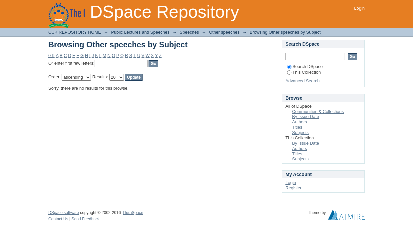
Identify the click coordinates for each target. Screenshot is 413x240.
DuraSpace (133, 212)
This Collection (304, 72)
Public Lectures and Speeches (140, 32)
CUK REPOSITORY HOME (74, 32)
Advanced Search (302, 80)
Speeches (189, 32)
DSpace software (63, 212)
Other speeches (224, 32)
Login (359, 8)
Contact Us (58, 219)
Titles (297, 127)
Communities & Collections (318, 111)
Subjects (300, 132)
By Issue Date (305, 116)
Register (293, 187)
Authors (299, 121)
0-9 (51, 55)
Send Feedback (86, 219)
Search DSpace (305, 66)
